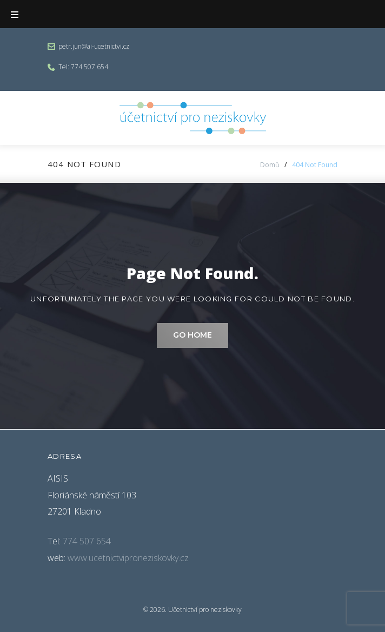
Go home (192, 335)
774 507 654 (89, 66)
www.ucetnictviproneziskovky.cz (128, 558)
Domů (269, 164)
